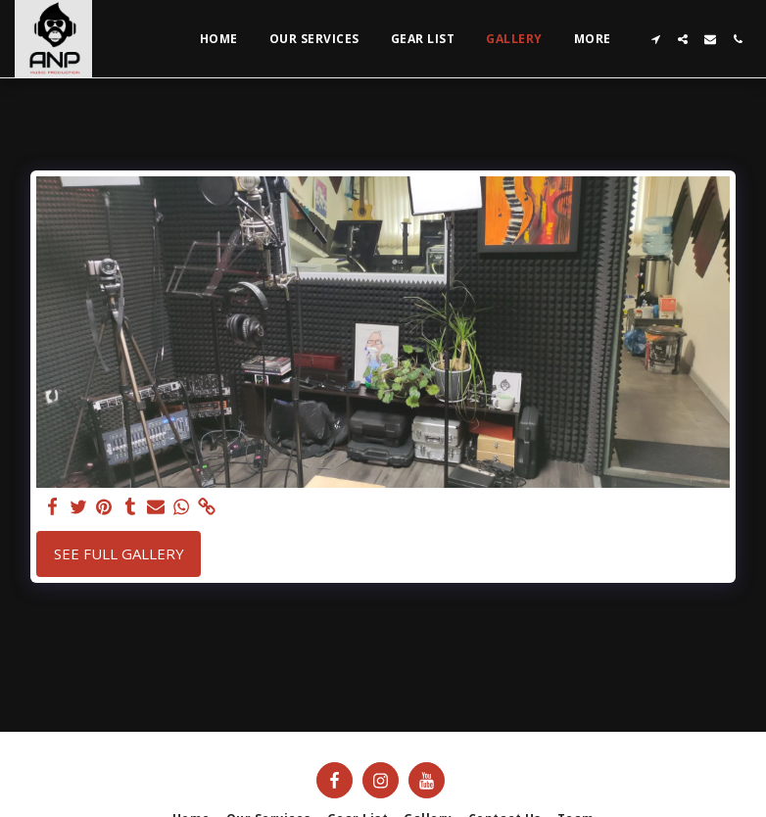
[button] (655, 39)
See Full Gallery (119, 553)
